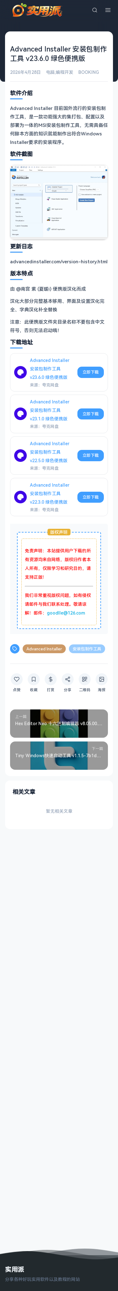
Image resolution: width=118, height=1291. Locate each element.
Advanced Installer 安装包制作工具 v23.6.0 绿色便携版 (50, 368)
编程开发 (64, 72)
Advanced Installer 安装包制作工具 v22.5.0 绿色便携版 (50, 451)
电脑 (50, 72)
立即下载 (90, 372)
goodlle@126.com (66, 613)
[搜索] (94, 10)
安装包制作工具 (87, 649)
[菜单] (108, 10)
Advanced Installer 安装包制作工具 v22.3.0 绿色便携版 (50, 493)
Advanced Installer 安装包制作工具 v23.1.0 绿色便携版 (50, 410)
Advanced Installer (44, 649)
